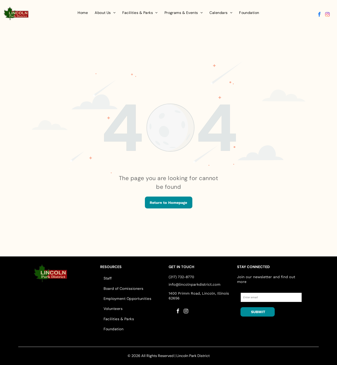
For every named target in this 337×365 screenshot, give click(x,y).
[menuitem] (82, 13)
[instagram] (327, 15)
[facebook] (319, 15)
